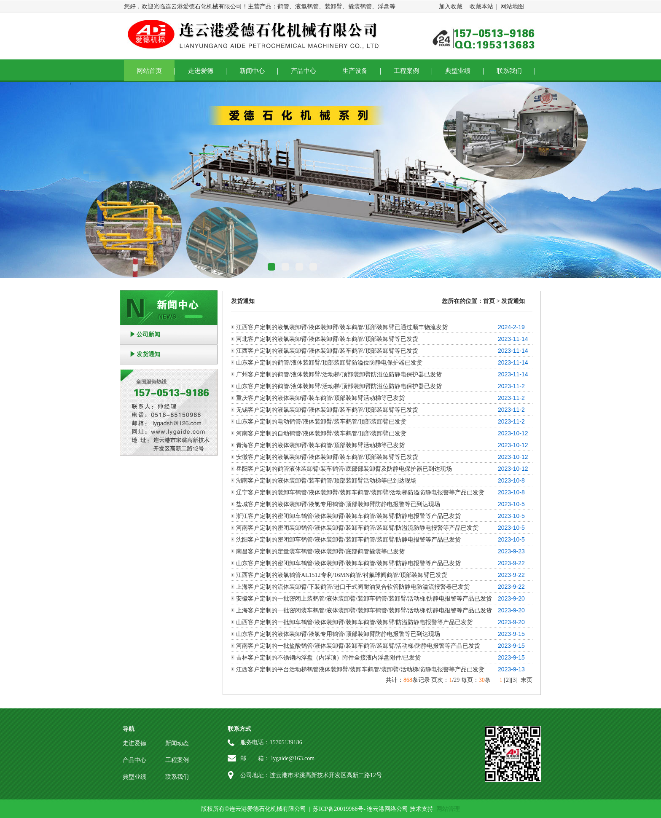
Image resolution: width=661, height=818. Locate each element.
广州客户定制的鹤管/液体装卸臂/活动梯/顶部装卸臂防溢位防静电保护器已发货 (339, 374)
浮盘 (384, 6)
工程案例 (406, 70)
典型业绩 (457, 70)
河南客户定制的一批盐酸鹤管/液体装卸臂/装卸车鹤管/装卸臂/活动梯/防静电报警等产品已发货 (358, 646)
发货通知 (148, 354)
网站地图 (512, 6)
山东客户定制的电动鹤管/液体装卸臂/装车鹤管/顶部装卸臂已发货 (321, 421)
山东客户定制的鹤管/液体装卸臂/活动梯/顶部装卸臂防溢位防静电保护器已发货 (339, 386)
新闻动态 (177, 743)
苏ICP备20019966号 (338, 809)
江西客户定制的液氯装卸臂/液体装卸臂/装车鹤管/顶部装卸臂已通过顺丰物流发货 (342, 327)
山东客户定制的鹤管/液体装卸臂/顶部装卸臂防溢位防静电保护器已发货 (329, 362)
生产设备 (355, 70)
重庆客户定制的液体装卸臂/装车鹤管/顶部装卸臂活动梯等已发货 (320, 398)
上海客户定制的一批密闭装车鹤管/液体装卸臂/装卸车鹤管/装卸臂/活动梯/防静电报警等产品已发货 (364, 610)
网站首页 (149, 70)
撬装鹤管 (360, 6)
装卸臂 (333, 6)
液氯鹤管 (307, 6)
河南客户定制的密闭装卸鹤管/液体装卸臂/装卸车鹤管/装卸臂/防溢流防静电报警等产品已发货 (357, 528)
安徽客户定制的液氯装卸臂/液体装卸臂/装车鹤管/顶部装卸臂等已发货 (327, 457)
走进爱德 (200, 70)
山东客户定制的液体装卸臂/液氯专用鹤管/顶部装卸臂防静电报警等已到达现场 (338, 634)
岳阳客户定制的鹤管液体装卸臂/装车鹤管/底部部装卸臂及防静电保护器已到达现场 (344, 469)
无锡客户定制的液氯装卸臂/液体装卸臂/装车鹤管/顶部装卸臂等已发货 (327, 410)
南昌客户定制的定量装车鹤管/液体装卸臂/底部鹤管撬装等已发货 (320, 551)
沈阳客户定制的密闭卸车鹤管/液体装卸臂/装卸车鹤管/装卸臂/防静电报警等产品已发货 (348, 539)
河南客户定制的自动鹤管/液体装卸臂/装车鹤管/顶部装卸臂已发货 (321, 433)
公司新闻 (148, 334)
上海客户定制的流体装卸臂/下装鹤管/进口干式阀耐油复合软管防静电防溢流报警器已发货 (353, 587)
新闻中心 (252, 70)
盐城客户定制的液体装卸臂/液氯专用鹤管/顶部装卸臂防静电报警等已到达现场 (338, 504)
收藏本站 (481, 6)
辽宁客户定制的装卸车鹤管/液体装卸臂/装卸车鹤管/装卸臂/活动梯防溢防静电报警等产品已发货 (360, 492)
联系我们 (509, 70)
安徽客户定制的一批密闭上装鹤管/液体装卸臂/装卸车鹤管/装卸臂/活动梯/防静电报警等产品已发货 (364, 598)
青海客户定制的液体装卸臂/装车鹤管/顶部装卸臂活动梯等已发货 (320, 445)
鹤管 (283, 6)
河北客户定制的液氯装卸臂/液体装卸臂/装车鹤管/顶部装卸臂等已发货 (327, 339)
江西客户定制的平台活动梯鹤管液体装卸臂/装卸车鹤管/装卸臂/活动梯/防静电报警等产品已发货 (360, 669)
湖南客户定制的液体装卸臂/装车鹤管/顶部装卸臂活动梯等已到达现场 (326, 480)
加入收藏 (450, 6)
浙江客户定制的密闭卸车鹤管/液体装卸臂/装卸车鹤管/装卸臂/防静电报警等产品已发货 (348, 516)
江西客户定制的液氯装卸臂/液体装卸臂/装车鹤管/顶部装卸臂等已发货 (327, 351)
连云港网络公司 (387, 809)
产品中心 (303, 70)
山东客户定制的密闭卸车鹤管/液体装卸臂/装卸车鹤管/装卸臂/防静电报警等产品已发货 (348, 563)
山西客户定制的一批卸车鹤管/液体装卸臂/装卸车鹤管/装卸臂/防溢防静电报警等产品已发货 (354, 622)
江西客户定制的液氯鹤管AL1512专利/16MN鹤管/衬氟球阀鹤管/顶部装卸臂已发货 (341, 575)
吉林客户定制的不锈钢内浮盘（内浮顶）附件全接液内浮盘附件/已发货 (328, 657)
